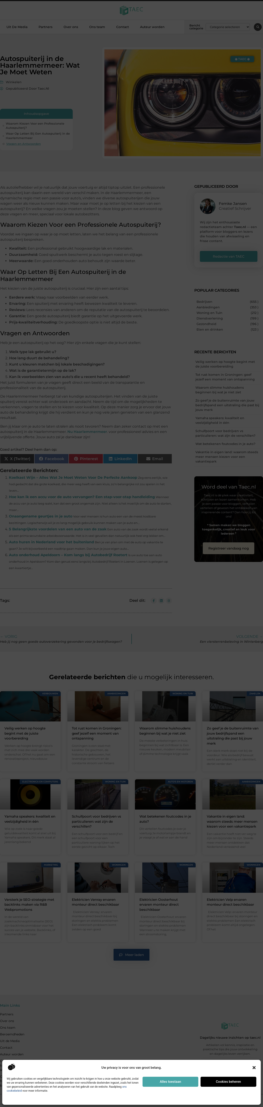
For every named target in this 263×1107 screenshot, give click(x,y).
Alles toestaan (170, 1082)
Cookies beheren (228, 1082)
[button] (254, 1067)
